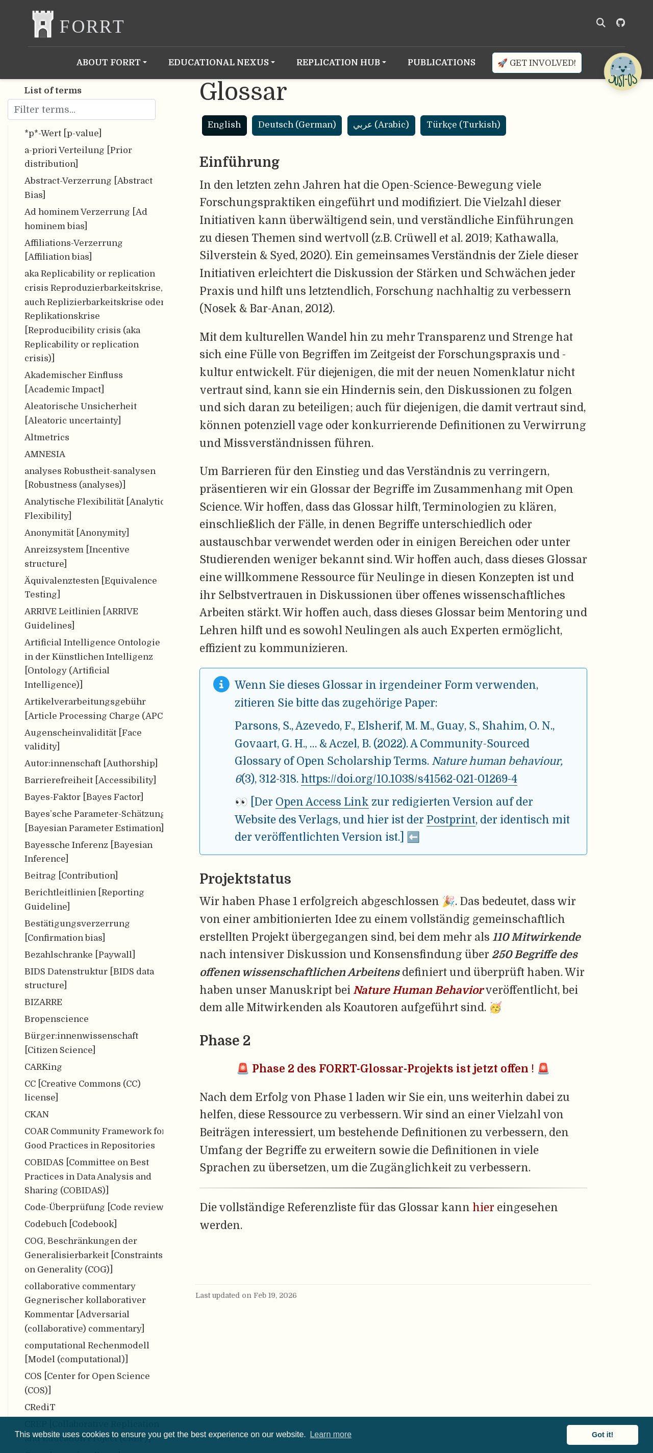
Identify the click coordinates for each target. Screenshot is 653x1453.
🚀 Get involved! (536, 63)
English (224, 125)
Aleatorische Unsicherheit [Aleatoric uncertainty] (80, 413)
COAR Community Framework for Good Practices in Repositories (95, 1138)
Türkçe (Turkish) (463, 125)
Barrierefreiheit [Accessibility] (90, 780)
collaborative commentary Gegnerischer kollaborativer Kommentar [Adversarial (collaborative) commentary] (85, 1308)
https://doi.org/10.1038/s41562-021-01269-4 (409, 779)
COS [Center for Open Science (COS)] (87, 1383)
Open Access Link (322, 802)
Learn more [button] (330, 1434)
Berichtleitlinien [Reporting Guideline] (84, 900)
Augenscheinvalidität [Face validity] (83, 740)
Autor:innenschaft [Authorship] (91, 763)
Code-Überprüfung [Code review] (95, 1207)
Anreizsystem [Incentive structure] (77, 557)
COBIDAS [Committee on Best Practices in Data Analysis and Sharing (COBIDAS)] (88, 1176)
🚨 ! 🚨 (393, 1069)
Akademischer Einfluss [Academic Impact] (73, 382)
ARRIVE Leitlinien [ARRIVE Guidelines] (81, 619)
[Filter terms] (82, 109)
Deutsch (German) (297, 125)
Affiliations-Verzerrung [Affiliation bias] (73, 250)
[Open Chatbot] (622, 71)
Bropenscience (56, 1019)
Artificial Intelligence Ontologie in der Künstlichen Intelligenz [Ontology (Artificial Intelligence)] (92, 664)
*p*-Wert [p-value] (63, 133)
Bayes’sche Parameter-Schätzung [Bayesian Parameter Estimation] (95, 821)
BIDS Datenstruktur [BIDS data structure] (89, 979)
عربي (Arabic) (381, 125)
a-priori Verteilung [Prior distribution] (78, 157)
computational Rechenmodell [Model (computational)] (86, 1353)
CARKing (43, 1067)
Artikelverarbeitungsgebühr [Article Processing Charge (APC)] (96, 709)
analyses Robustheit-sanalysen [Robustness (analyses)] (90, 478)
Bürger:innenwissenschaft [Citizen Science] (81, 1043)
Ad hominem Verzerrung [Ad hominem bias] (85, 219)
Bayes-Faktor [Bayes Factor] (83, 797)
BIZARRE (43, 1002)
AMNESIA (44, 454)
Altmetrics (46, 437)
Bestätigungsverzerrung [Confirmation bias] (77, 931)
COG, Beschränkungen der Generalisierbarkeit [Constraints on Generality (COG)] (93, 1255)
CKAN (36, 1114)
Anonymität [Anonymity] (76, 533)
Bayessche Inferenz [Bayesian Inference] (88, 852)
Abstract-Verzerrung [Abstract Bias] (88, 188)
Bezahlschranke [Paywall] (79, 955)
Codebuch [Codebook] (70, 1224)
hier (483, 1207)
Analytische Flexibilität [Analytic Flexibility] (94, 509)
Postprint (450, 820)
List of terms (53, 90)
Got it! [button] (602, 1435)
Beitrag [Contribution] (71, 876)
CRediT (40, 1407)
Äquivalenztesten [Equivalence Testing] (90, 588)
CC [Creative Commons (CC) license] (82, 1091)
